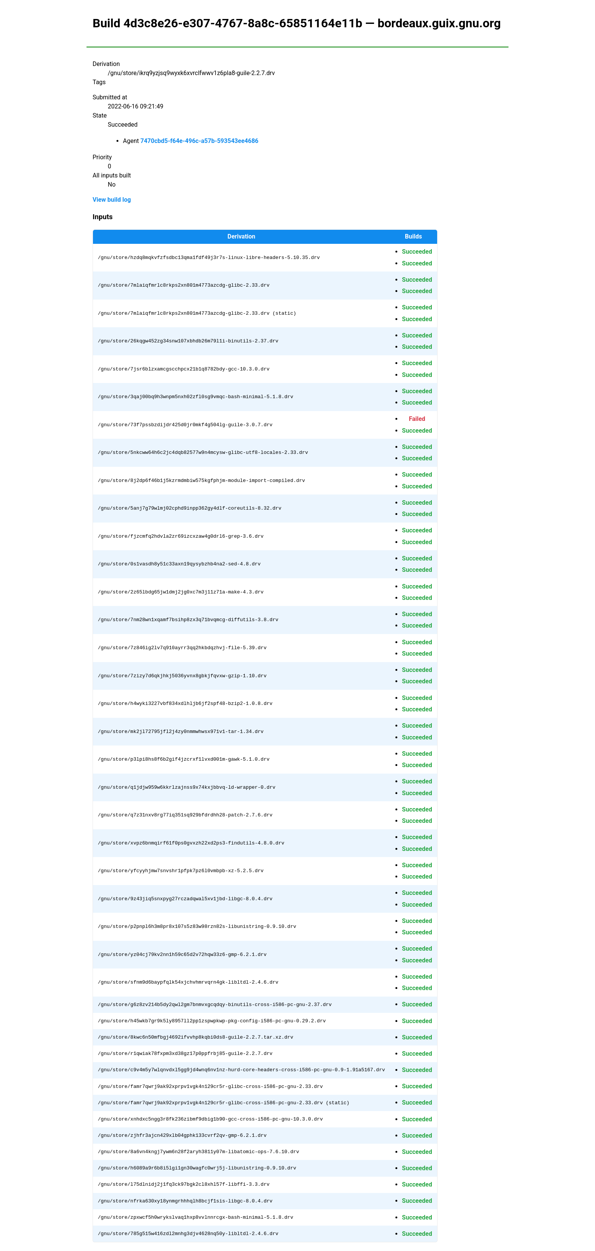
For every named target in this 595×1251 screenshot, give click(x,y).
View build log (112, 199)
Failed (417, 418)
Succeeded (417, 251)
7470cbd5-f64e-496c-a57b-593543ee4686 (199, 140)
